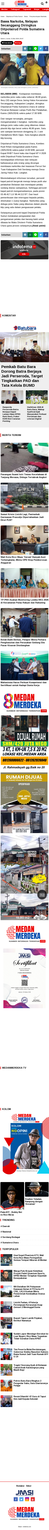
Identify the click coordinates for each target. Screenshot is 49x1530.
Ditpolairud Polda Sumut (14, 16)
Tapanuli (27, 9)
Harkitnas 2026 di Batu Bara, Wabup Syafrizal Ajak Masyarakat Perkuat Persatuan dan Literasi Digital (36, 413)
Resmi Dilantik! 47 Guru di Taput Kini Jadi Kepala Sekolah (30, 1397)
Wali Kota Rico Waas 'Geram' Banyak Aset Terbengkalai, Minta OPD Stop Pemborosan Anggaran (24, 560)
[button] (46, 1)
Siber (29, 1486)
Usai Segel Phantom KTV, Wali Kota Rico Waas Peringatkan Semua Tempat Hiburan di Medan (30, 1257)
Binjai (36, 9)
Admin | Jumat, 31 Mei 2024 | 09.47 (12, 38)
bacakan (7, 43)
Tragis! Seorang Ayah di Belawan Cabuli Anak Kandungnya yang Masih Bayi (30, 1367)
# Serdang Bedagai (10, 1237)
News (26, 16)
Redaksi (20, 1486)
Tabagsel (15, 9)
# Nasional (6, 1232)
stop (18, 43)
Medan (4, 9)
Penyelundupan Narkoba (37, 16)
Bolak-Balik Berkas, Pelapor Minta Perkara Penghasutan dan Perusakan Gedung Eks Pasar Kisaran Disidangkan (23, 643)
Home (2, 16)
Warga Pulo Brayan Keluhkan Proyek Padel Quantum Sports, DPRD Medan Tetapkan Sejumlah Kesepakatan (30, 1274)
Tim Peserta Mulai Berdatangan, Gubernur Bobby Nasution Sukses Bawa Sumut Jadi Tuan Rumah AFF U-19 (31, 1353)
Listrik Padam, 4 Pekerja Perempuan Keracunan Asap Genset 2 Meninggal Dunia (28, 1304)
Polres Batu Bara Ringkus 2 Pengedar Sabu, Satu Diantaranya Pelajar (31, 1383)
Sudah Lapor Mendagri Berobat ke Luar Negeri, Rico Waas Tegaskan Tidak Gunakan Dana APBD (31, 1336)
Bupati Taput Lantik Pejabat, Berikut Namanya (28, 1319)
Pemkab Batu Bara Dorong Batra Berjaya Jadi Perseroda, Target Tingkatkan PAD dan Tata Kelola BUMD (22, 376)
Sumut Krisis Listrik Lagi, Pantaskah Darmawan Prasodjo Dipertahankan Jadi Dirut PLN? (22, 517)
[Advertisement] (24, 287)
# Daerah (5, 1226)
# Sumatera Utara (9, 1243)
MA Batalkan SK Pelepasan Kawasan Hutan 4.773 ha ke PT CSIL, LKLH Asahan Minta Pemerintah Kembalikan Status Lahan (29, 1291)
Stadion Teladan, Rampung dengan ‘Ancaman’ (34, 1201)
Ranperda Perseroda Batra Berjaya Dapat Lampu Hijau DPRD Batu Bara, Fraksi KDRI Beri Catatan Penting (11, 414)
